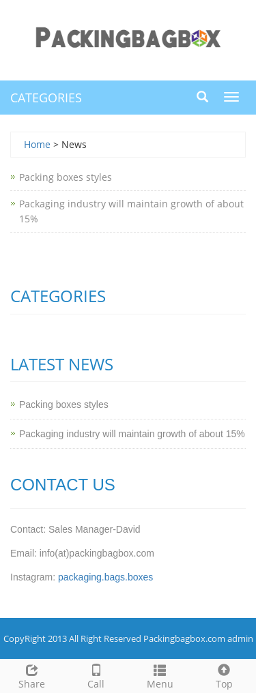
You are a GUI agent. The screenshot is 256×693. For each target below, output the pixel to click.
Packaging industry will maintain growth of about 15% (132, 433)
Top (224, 675)
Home (37, 144)
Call (96, 675)
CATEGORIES (46, 97)
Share (32, 675)
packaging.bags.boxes (105, 577)
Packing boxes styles (65, 177)
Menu (160, 675)
